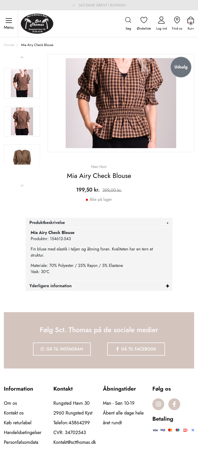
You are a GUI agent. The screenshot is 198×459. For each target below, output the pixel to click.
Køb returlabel (17, 422)
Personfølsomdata (21, 442)
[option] (22, 83)
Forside (9, 44)
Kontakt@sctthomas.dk (74, 442)
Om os (10, 403)
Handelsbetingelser (23, 432)
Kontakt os (14, 413)
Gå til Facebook (136, 349)
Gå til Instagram (61, 349)
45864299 (79, 422)
